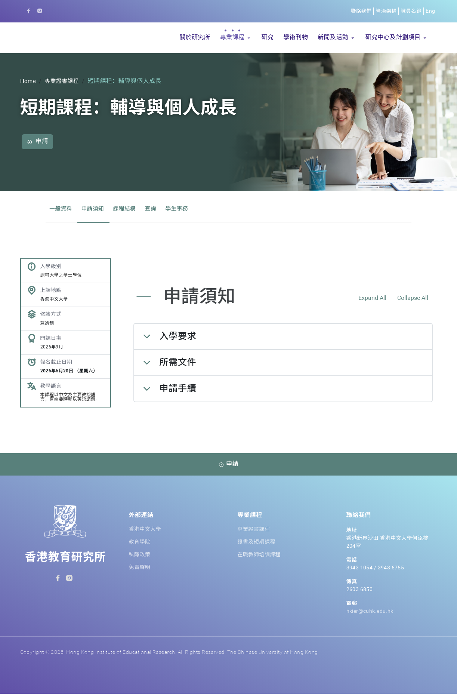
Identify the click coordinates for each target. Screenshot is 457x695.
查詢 (157, 209)
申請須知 (95, 209)
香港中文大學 (145, 530)
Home (28, 81)
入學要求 (178, 337)
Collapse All (412, 299)
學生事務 (184, 209)
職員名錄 (411, 11)
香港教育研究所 (65, 559)
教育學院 (140, 543)
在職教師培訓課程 (259, 556)
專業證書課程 (63, 81)
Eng (430, 11)
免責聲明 (140, 568)
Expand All (372, 299)
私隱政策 (140, 556)
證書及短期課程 (256, 543)
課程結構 (129, 209)
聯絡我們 (359, 11)
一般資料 (61, 209)
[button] (235, 37)
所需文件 (178, 363)
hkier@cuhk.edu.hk (369, 612)
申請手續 (178, 389)
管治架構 (385, 11)
